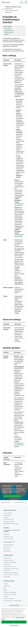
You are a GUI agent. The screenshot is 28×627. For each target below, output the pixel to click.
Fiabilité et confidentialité (10, 562)
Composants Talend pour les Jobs (13, 6)
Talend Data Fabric (8, 538)
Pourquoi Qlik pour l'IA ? (10, 566)
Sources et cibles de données (11, 574)
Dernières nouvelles (9, 598)
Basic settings (7, 28)
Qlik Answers (7, 546)
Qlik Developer (7, 515)
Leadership (7, 586)
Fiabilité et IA (7, 564)
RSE (5, 588)
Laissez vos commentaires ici (12, 496)
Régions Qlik (7, 576)
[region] (14, 616)
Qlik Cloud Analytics (9, 544)
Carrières (6, 596)
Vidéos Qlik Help (8, 513)
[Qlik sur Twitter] (22, 605)
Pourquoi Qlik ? (7, 558)
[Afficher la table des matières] (3, 6)
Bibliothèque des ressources (11, 523)
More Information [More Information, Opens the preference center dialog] (14, 625)
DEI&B (5, 590)
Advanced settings (8, 30)
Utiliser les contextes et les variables (19, 444)
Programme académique (10, 592)
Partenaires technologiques (11, 572)
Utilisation (6, 34)
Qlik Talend (6, 534)
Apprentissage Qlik (9, 519)
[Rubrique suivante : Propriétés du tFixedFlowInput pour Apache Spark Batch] (20, 503)
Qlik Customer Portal (9, 521)
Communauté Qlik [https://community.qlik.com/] (14, 605)
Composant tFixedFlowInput (11, 10)
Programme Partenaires (10, 594)
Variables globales (8, 32)
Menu (26, 2)
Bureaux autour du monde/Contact (13, 600)
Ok (14, 622)
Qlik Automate (7, 551)
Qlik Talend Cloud (8, 536)
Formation (6, 517)
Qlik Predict (7, 549)
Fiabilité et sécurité (9, 560)
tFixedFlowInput (8, 8)
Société (6, 583)
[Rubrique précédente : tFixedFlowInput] (7, 503)
